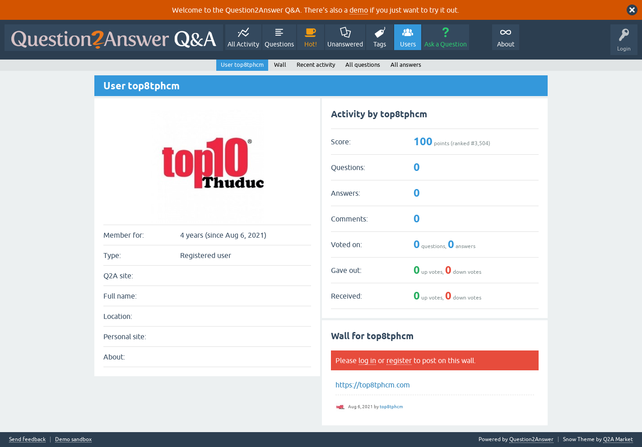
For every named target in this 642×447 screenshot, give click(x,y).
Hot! (310, 44)
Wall (280, 64)
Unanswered (345, 44)
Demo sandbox (73, 439)
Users (408, 44)
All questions (362, 64)
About (506, 44)
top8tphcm (391, 406)
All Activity (243, 44)
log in (367, 360)
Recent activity (316, 64)
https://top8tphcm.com (372, 385)
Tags (379, 44)
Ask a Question (445, 44)
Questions (279, 44)
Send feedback (27, 439)
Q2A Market (618, 439)
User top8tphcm (242, 64)
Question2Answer (531, 439)
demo (358, 10)
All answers (406, 64)
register (399, 360)
